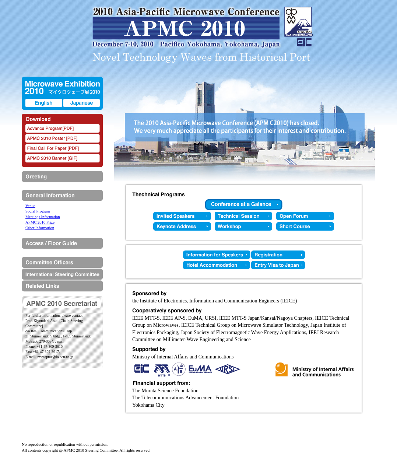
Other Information (39, 227)
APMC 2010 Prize (40, 222)
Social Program (37, 211)
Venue (30, 205)
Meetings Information (42, 216)
